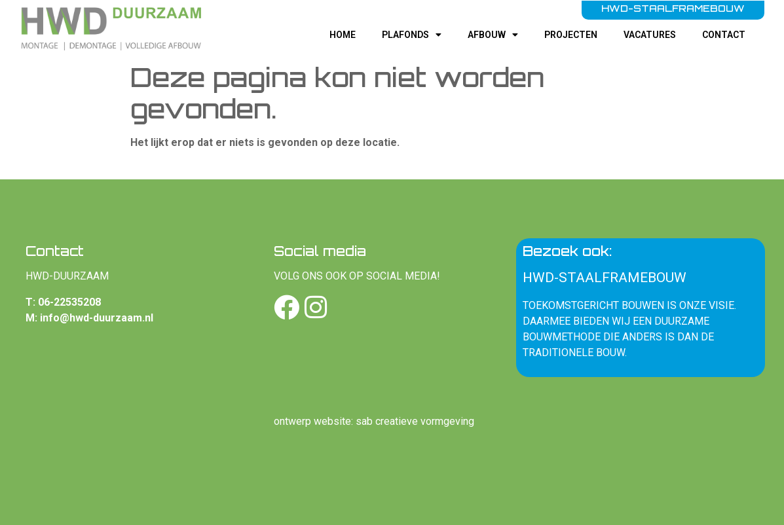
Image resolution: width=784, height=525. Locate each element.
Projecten (570, 34)
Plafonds (411, 35)
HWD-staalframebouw (604, 277)
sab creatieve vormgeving (415, 421)
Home (342, 34)
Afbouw (493, 35)
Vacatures (650, 34)
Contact (723, 34)
